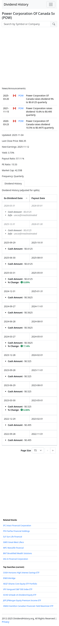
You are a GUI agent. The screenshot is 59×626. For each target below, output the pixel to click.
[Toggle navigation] (50, 4)
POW (20, 95)
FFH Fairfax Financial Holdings (16, 531)
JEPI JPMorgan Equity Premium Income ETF (22, 600)
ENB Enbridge (9, 578)
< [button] (47, 450)
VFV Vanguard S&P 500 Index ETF (17, 589)
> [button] (52, 450)
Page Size (26, 450)
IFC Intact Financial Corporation (17, 525)
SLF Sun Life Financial (12, 536)
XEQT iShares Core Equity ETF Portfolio (20, 583)
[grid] (29, 324)
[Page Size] (38, 450)
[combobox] (26, 24)
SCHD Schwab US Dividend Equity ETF (19, 595)
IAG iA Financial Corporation (15, 559)
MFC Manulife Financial (13, 547)
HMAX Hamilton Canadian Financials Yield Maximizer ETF (28, 606)
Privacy (5, 621)
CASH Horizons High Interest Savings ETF (21, 572)
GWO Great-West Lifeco (13, 542)
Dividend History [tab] (13, 183)
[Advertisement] (29, 57)
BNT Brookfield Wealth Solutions (17, 553)
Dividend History (16, 4)
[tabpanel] (29, 321)
